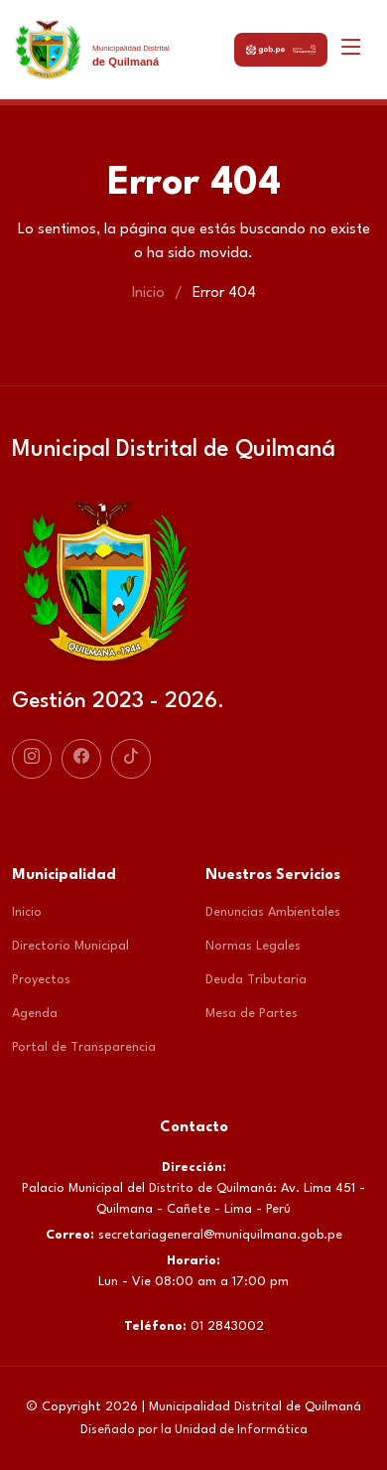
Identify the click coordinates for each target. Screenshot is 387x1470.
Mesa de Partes (251, 1013)
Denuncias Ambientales (272, 912)
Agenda (35, 1013)
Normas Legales (253, 946)
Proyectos (41, 979)
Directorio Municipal (70, 946)
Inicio (148, 293)
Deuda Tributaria (256, 979)
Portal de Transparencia (84, 1047)
